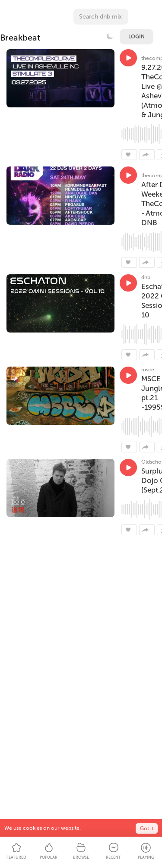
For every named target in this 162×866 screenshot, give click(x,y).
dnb (145, 277)
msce (147, 370)
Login (136, 37)
